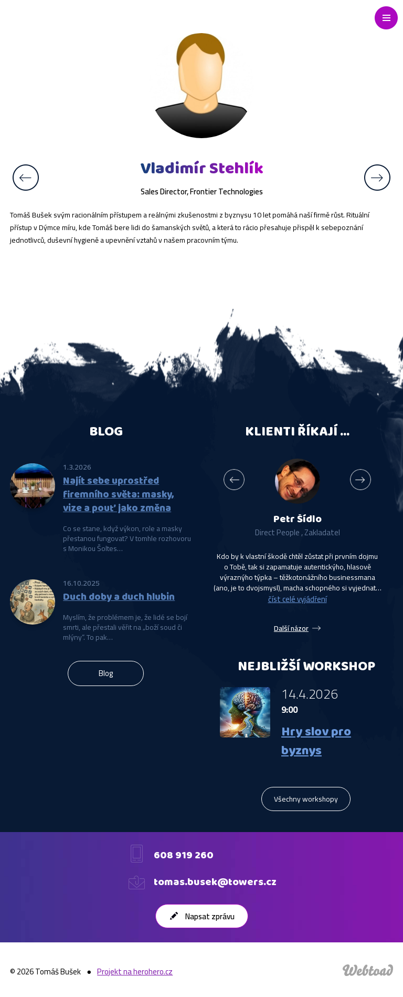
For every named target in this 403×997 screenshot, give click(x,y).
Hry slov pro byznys (316, 742)
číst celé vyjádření (297, 599)
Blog (106, 673)
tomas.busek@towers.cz (215, 882)
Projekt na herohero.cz (135, 971)
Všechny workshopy (306, 799)
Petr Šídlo (297, 519)
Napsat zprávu (210, 916)
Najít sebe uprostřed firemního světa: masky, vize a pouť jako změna (118, 494)
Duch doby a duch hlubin (119, 597)
